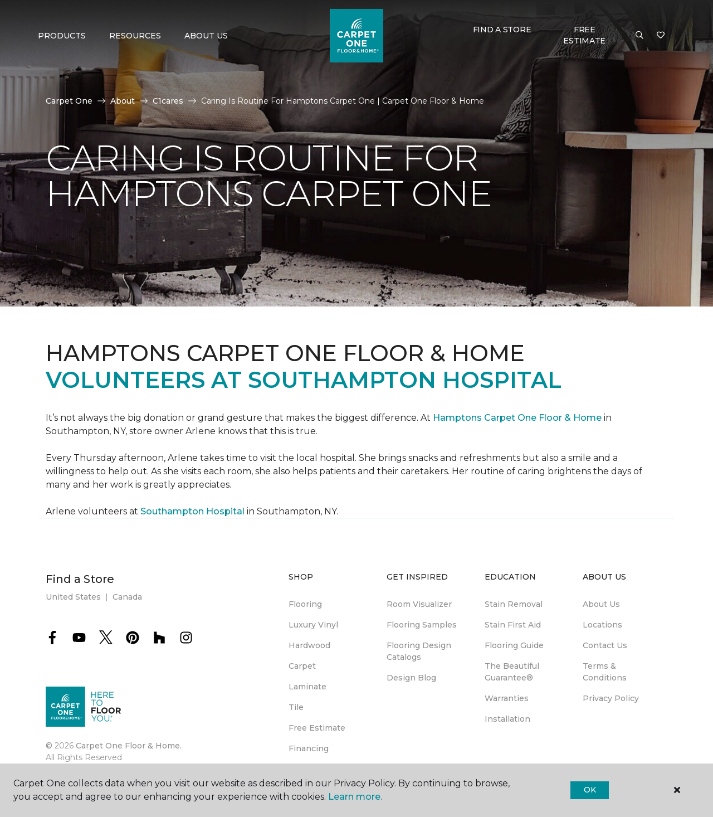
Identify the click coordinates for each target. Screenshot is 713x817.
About (122, 101)
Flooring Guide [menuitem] (514, 645)
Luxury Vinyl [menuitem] (313, 625)
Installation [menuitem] (507, 719)
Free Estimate (584, 35)
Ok (589, 790)
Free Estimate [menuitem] (317, 728)
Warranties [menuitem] (507, 698)
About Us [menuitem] (601, 604)
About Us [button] (206, 36)
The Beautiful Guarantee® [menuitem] (512, 672)
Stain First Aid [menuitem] (513, 625)
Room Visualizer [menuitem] (419, 604)
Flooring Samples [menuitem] (422, 625)
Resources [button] (135, 36)
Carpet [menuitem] (302, 666)
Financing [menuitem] (309, 748)
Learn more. (355, 796)
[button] (639, 35)
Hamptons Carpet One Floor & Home (517, 417)
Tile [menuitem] (296, 707)
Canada (127, 597)
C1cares (168, 101)
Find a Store (502, 30)
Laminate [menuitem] (307, 687)
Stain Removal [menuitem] (514, 604)
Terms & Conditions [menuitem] (605, 672)
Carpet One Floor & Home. (129, 746)
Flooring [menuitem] (305, 604)
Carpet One (69, 101)
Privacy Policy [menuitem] (611, 698)
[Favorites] (660, 35)
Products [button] (62, 36)
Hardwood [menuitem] (309, 645)
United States (73, 597)
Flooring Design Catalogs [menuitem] (419, 651)
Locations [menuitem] (602, 625)
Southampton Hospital (193, 511)
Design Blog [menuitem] (411, 678)
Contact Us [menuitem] (605, 645)
